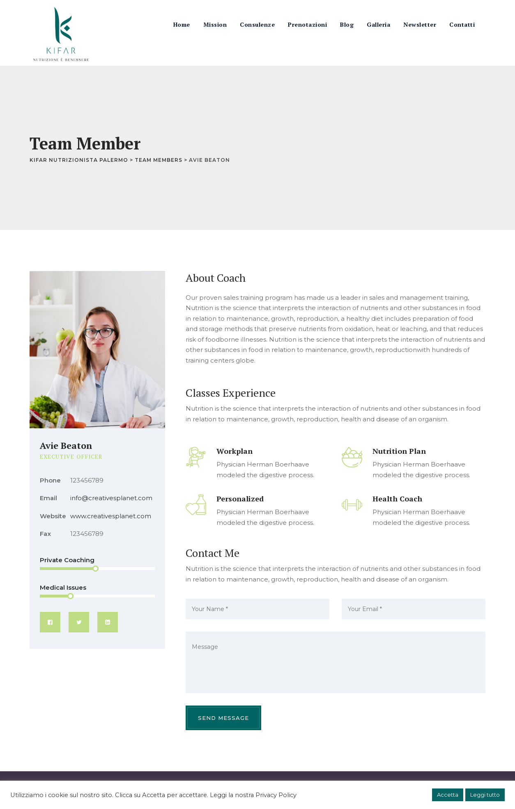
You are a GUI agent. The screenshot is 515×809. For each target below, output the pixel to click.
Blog (347, 24)
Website (53, 516)
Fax (45, 534)
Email (48, 498)
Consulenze (257, 24)
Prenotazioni (307, 24)
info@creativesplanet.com (111, 498)
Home (181, 24)
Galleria (378, 24)
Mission (215, 24)
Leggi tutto (485, 794)
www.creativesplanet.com (110, 516)
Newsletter (419, 24)
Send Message (223, 718)
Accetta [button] (447, 794)
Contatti (462, 24)
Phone (50, 480)
